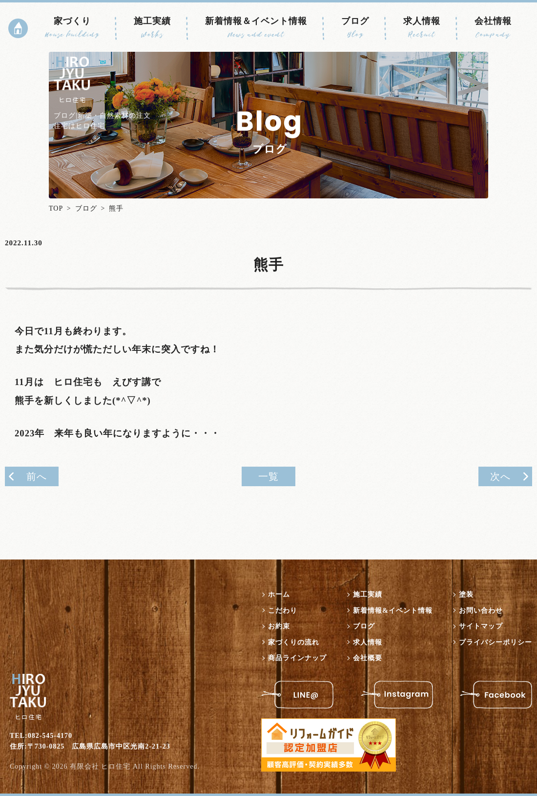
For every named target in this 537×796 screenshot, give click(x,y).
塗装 (466, 594)
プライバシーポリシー (495, 642)
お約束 (279, 626)
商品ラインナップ (297, 658)
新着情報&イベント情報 (393, 610)
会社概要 (367, 658)
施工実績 (152, 28)
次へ (500, 476)
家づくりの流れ (293, 642)
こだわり (282, 610)
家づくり (72, 28)
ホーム (279, 594)
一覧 (268, 476)
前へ (36, 476)
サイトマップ (481, 626)
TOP (56, 208)
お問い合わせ (481, 610)
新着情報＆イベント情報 (256, 28)
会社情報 (493, 28)
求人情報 (421, 28)
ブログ (355, 28)
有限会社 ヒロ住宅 (100, 766)
